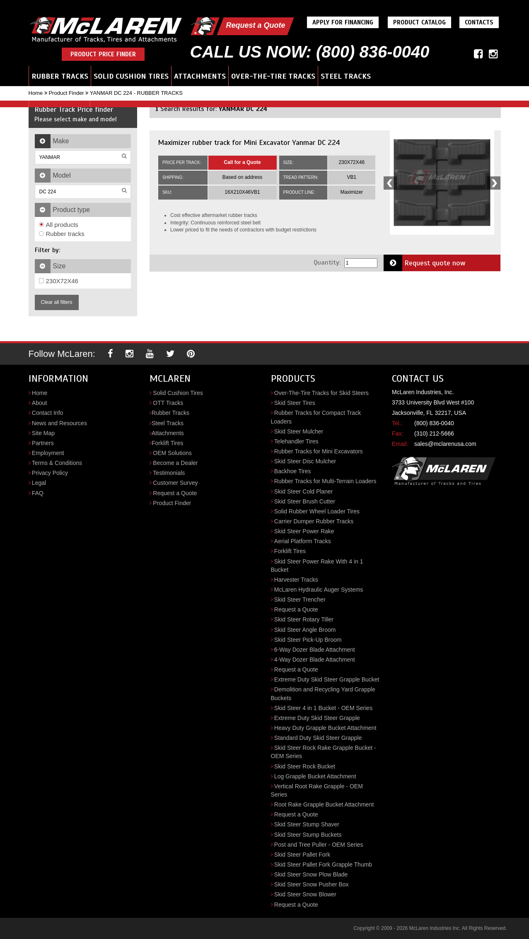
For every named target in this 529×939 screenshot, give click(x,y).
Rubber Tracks (59, 76)
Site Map (43, 433)
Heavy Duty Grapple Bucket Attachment (325, 728)
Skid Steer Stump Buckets (308, 834)
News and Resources (59, 423)
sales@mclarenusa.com (445, 444)
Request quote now (425, 263)
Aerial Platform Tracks (302, 541)
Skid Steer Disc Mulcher (305, 461)
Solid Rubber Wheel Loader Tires (317, 511)
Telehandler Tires (296, 441)
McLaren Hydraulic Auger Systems (318, 589)
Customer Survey (175, 482)
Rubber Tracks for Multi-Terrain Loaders (325, 481)
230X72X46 (58, 280)
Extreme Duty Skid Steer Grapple (317, 718)
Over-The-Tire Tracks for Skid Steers (321, 393)
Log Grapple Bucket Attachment (315, 776)
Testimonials (169, 473)
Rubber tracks (62, 233)
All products (58, 224)
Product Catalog (419, 22)
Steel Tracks (346, 76)
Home (36, 93)
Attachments (200, 76)
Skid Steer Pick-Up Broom (308, 639)
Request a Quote (255, 25)
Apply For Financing (342, 22)
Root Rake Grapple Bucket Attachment (324, 804)
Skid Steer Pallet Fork (302, 854)
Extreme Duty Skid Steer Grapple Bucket (326, 679)
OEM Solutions (172, 453)
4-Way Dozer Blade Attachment (314, 659)
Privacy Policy (50, 473)
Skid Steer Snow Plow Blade (311, 874)
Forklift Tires (167, 443)
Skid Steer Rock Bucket (304, 766)
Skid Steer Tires (294, 403)
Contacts (479, 22)
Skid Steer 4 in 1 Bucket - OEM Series (323, 708)
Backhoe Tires (292, 471)
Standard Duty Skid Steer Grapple (318, 737)
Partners (43, 443)
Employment (48, 453)
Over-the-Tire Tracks (273, 76)
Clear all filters (56, 302)
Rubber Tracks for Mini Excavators (318, 451)
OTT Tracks (168, 403)
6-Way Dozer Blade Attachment (314, 649)
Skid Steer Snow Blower (305, 894)
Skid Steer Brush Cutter (304, 501)
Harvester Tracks (296, 579)
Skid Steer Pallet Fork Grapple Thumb (323, 864)
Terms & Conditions (57, 463)
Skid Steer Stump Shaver (306, 824)
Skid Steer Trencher (300, 599)
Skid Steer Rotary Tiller (303, 619)
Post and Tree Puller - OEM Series (318, 844)
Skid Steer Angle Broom (305, 629)
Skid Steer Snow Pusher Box (311, 884)
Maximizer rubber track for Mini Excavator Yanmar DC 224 (249, 142)
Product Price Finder (103, 54)
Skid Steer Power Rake (304, 531)
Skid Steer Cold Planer (303, 491)
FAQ (37, 493)
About (39, 403)
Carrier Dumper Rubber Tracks (313, 521)
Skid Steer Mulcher (298, 431)
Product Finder (66, 93)
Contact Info (47, 412)
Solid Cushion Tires (131, 76)
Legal (39, 482)
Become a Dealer (175, 463)
